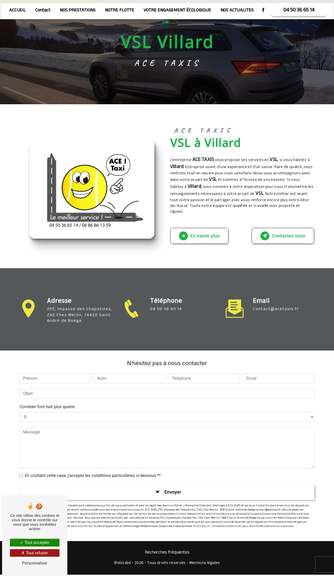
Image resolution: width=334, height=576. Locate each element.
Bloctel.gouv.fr (202, 527)
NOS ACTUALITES (237, 10)
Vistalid (124, 565)
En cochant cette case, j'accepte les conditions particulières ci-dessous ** (93, 475)
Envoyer (173, 492)
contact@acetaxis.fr (276, 301)
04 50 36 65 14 (298, 10)
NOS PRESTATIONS (78, 10)
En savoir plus (202, 235)
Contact (42, 10)
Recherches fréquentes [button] (167, 554)
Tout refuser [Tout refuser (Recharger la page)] (34, 553)
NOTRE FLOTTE (119, 10)
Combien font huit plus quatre (47, 406)
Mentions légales (204, 565)
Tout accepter (34, 542)
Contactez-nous (280, 235)
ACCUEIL (17, 10)
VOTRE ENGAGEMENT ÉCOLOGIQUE (177, 10)
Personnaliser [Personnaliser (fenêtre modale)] (34, 563)
